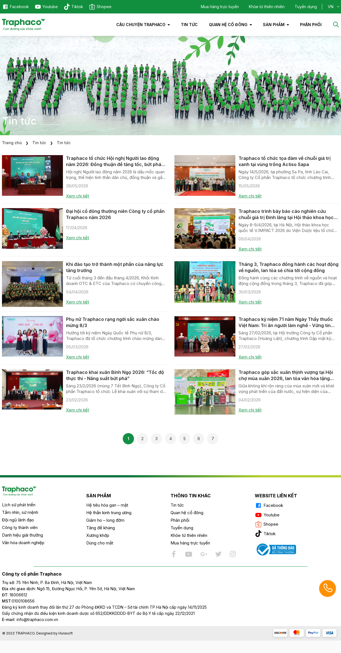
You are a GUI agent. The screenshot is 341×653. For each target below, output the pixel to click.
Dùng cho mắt (99, 543)
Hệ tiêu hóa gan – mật (107, 505)
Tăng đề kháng (100, 527)
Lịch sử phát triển (18, 504)
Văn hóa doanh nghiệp (23, 542)
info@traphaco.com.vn (30, 619)
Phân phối (180, 520)
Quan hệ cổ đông (228, 24)
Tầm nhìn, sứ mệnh (20, 512)
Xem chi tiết (77, 196)
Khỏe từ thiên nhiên (267, 6)
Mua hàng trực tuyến (220, 6)
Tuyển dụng (306, 6)
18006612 (18, 594)
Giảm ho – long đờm (105, 520)
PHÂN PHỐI (311, 24)
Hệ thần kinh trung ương (108, 512)
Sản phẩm (274, 24)
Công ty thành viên (20, 527)
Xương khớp (97, 535)
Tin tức (189, 24)
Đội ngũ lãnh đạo (18, 520)
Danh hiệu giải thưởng (22, 535)
